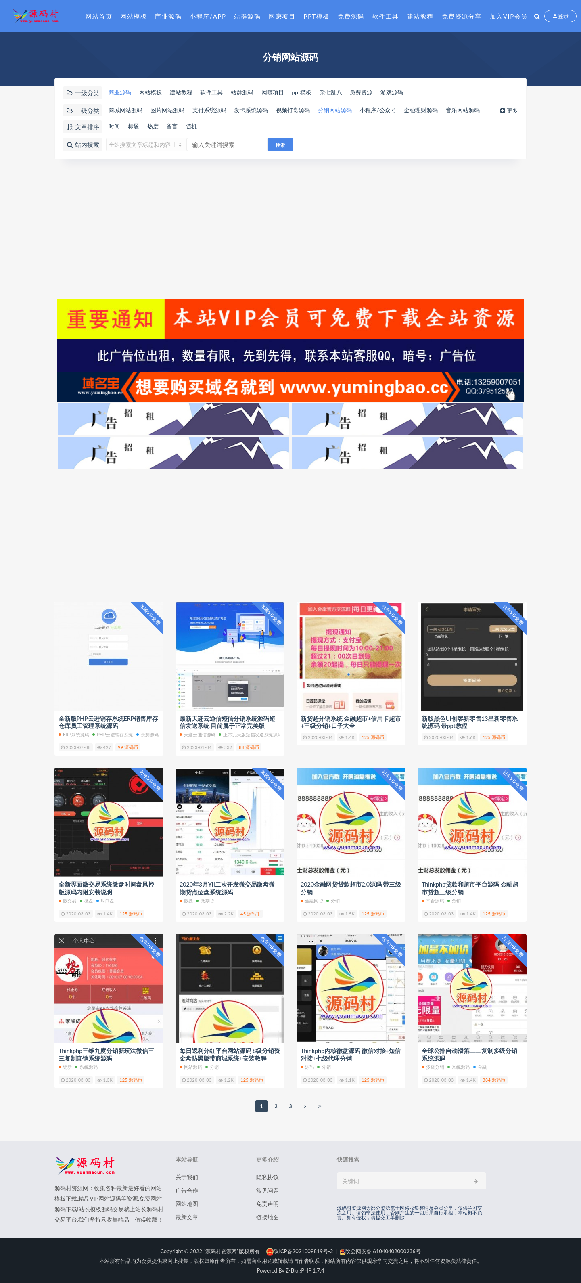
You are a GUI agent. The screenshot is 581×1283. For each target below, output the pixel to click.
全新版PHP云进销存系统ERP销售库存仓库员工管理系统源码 (109, 722)
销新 (65, 1066)
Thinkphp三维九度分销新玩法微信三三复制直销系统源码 (107, 1054)
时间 (114, 126)
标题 (135, 126)
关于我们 (187, 1176)
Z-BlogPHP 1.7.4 (305, 1270)
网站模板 (133, 16)
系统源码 (86, 1066)
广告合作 (187, 1190)
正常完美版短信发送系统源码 (250, 734)
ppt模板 (316, 92)
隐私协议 (267, 1176)
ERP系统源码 (74, 734)
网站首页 (99, 16)
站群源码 (247, 16)
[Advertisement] (290, 228)
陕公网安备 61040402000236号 (380, 1250)
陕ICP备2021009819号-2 (299, 1250)
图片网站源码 (171, 110)
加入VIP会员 (509, 16)
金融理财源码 (445, 110)
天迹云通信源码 (197, 734)
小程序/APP (208, 16)
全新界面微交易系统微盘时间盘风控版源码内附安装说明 (106, 888)
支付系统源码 (216, 110)
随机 (198, 126)
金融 (480, 1066)
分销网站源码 (352, 110)
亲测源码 (147, 734)
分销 (333, 900)
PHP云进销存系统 (112, 734)
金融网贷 (312, 900)
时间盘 (105, 900)
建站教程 (420, 16)
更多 (511, 110)
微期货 (205, 900)
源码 (307, 1066)
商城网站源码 (126, 110)
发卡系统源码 (261, 110)
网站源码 (191, 1066)
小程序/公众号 (398, 110)
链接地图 (267, 1216)
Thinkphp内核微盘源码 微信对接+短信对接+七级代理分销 (348, 1054)
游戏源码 (414, 92)
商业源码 (168, 16)
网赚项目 (282, 16)
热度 (156, 126)
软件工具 (385, 16)
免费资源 (381, 92)
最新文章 (187, 1216)
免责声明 (267, 1203)
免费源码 (351, 16)
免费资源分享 (462, 16)
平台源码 (433, 900)
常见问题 (267, 1190)
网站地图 (187, 1203)
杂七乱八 (348, 92)
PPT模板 (316, 16)
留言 (177, 126)
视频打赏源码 (306, 110)
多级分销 (433, 1066)
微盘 (86, 900)
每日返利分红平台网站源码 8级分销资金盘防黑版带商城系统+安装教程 (230, 1054)
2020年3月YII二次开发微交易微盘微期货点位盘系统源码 (228, 888)
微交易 (68, 900)
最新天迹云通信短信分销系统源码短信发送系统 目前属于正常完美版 (227, 722)
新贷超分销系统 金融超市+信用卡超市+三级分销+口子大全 (351, 722)
